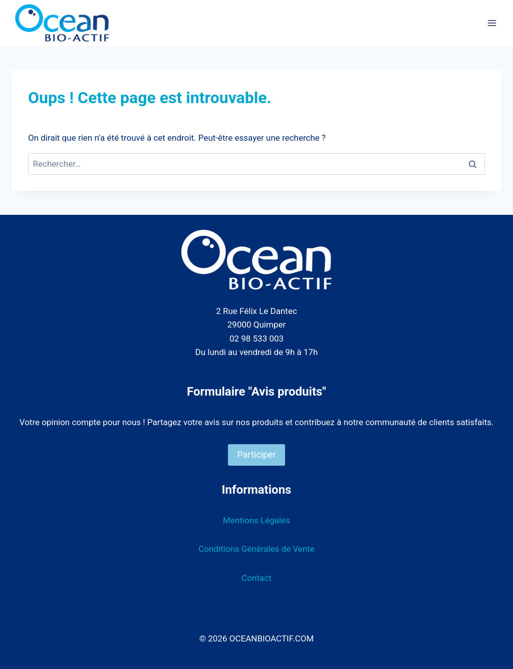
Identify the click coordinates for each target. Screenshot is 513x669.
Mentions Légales (256, 520)
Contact (256, 578)
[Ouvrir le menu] (491, 23)
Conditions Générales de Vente (256, 549)
